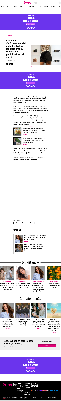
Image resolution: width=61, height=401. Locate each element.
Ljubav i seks (30, 6)
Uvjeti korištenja (42, 398)
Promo (27, 388)
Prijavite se (47, 346)
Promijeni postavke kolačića (51, 398)
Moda (2, 6)
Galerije (15, 6)
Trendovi (22, 223)
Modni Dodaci (30, 223)
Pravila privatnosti (26, 398)
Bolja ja (53, 6)
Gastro (22, 6)
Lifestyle (45, 6)
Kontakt (21, 398)
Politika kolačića (34, 398)
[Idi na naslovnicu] (30, 4)
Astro (8, 6)
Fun (59, 6)
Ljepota (39, 6)
